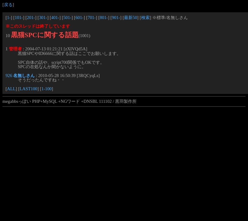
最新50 (130, 17)
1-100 (46, 88)
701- (91, 17)
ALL (11, 88)
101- (19, 17)
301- (43, 17)
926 (9, 75)
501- (67, 17)
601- (79, 17)
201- (31, 17)
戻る (8, 4)
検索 (145, 17)
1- (9, 17)
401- (55, 17)
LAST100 (28, 88)
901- (116, 17)
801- (104, 17)
